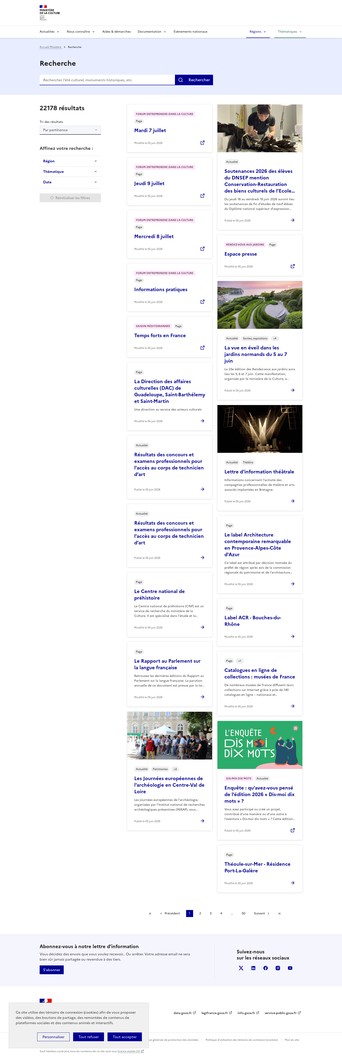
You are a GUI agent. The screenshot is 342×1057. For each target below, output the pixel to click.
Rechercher (199, 80)
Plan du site (292, 1040)
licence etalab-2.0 (129, 1051)
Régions (255, 31)
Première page (150, 913)
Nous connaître (78, 31)
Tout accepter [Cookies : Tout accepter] (125, 1036)
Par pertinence (55, 130)
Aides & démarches (116, 31)
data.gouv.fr (183, 1013)
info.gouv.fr (246, 1013)
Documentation (149, 31)
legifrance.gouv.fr (214, 1013)
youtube (290, 968)
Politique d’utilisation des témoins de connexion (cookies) (242, 1040)
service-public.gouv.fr (281, 1013)
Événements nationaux (190, 31)
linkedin (253, 968)
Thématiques (287, 31)
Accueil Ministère (51, 47)
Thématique (53, 171)
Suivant (259, 913)
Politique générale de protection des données (169, 1040)
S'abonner (51, 969)
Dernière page (279, 913)
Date (47, 182)
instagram (277, 968)
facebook (265, 968)
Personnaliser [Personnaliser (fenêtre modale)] (53, 1036)
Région (49, 161)
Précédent (172, 913)
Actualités (47, 31)
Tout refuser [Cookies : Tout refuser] (88, 1036)
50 (243, 913)
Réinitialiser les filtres (72, 197)
